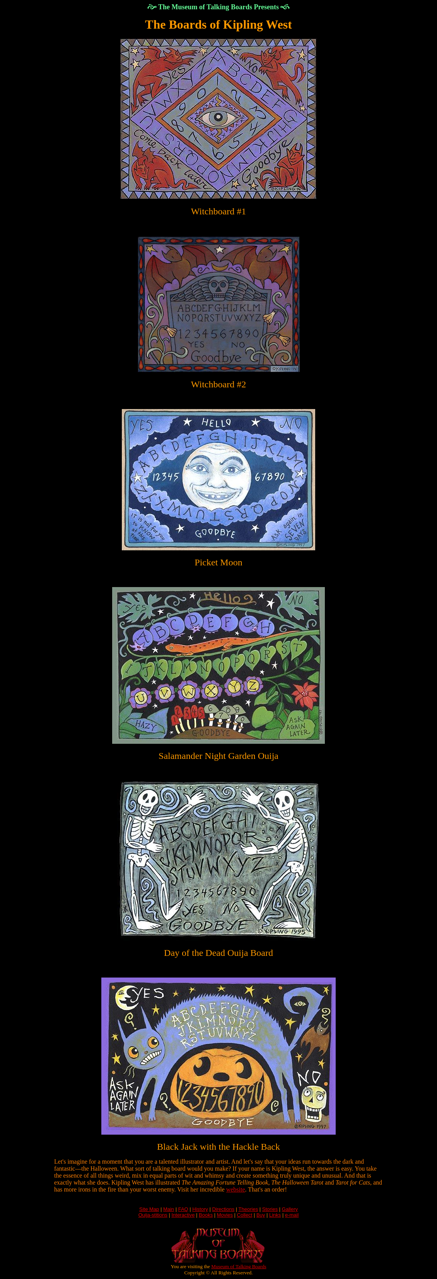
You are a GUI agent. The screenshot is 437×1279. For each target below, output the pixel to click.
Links (275, 1215)
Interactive (183, 1215)
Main (168, 1209)
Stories (270, 1209)
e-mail (292, 1215)
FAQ (183, 1209)
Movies (225, 1215)
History (200, 1209)
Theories (248, 1209)
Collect (245, 1215)
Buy (260, 1215)
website (235, 1189)
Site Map (149, 1209)
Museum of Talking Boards (238, 1266)
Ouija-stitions (152, 1215)
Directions (223, 1209)
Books (206, 1215)
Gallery (290, 1209)
